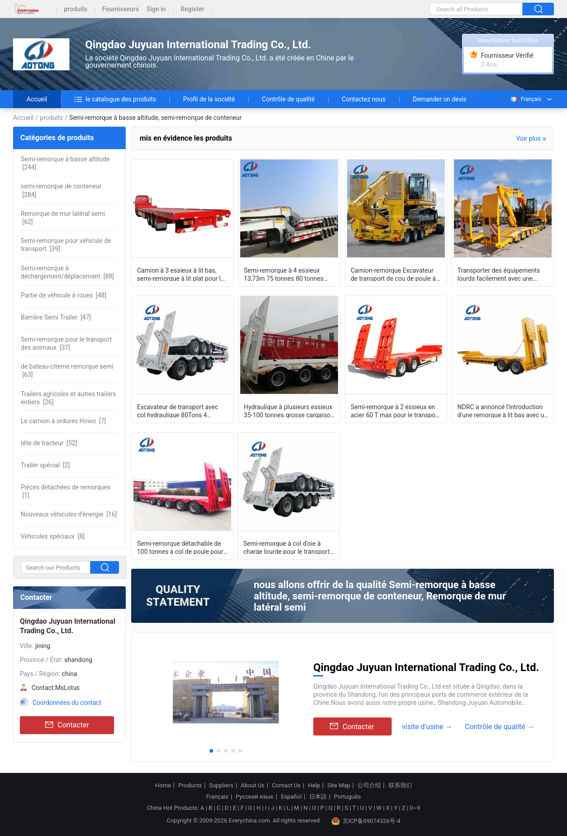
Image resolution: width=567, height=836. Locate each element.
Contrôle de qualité (288, 99)
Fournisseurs (120, 9)
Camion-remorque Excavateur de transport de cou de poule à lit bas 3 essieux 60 (393, 274)
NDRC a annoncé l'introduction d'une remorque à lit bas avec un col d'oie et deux (502, 410)
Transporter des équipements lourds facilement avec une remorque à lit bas (498, 274)
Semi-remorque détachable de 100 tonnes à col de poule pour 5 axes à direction (180, 547)
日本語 (318, 796)
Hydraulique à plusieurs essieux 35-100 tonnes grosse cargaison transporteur (289, 410)
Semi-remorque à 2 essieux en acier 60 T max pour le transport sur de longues (395, 410)
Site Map (338, 785)
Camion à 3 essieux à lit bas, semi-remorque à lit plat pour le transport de (180, 274)
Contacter (67, 725)
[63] (67, 370)
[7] (63, 421)
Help (314, 785)
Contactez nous (363, 99)
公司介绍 (369, 785)
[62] (63, 217)
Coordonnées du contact (66, 702)
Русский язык (255, 796)
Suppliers (221, 785)
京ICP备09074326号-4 (366, 821)
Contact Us (286, 785)
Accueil (37, 99)
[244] (65, 163)
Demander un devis (439, 99)
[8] (53, 536)
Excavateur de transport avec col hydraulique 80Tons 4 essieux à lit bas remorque (177, 410)
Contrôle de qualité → (499, 726)
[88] (67, 272)
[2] (45, 465)
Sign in (156, 9)
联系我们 (400, 785)
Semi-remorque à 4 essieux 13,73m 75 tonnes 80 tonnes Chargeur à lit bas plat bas (284, 274)
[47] (56, 317)
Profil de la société (209, 99)
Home (163, 785)
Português (347, 796)
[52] (49, 443)
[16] (69, 514)
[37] (66, 343)
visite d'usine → (427, 726)
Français (525, 99)
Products (190, 785)
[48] (63, 295)
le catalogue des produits (115, 99)
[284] (61, 190)
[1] (65, 491)
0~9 (415, 807)
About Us (253, 785)
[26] (68, 398)
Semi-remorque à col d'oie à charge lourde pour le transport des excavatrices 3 (286, 547)
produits (75, 9)
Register (192, 9)
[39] (66, 244)
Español (291, 796)
